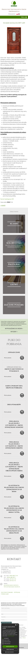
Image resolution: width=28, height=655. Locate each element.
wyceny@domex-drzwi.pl (12, 587)
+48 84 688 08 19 (10, 577)
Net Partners (21, 647)
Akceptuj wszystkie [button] (10, 646)
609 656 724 (13, 579)
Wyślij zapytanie (6, 622)
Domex (14, 4)
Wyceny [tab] (14, 332)
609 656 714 (13, 580)
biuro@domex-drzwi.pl (11, 585)
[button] (10, 652)
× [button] (17, 624)
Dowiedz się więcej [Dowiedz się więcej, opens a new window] (10, 635)
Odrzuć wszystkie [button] (10, 649)
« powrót (2, 205)
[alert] (10, 638)
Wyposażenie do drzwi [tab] (14, 329)
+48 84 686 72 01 (13, 575)
